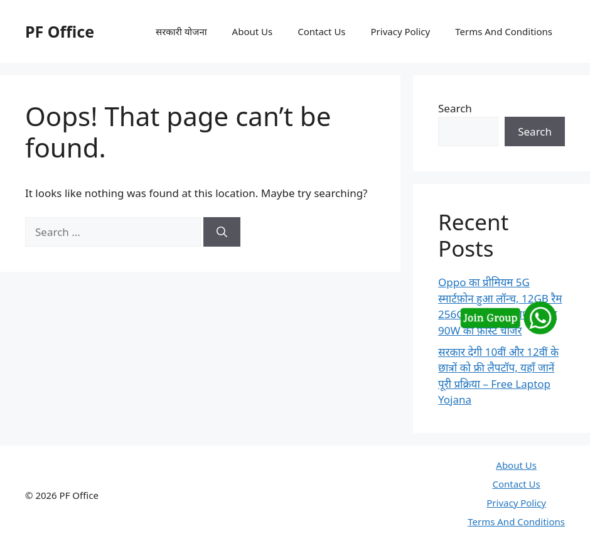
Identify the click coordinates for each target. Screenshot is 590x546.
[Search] (221, 232)
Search (455, 108)
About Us (252, 31)
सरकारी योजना (181, 31)
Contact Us (321, 31)
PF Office (59, 31)
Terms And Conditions (503, 31)
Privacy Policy (401, 31)
